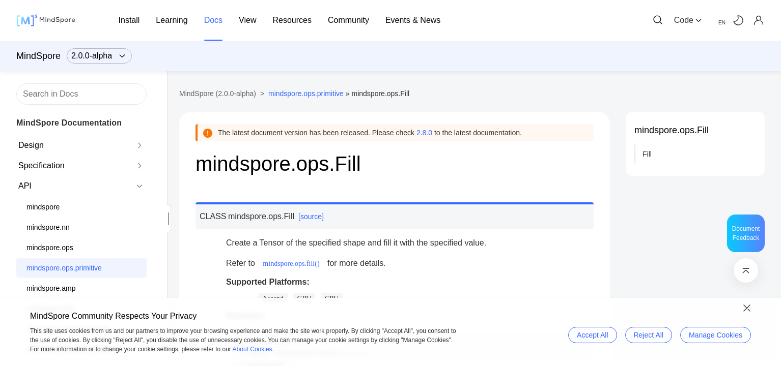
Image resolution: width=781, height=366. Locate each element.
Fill (647, 154)
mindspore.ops (49, 247)
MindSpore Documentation (69, 122)
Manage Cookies (715, 335)
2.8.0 (424, 133)
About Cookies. (253, 349)
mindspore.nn (48, 227)
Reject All (648, 335)
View (247, 20)
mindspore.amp (51, 288)
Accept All (592, 335)
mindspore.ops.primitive (64, 268)
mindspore (43, 207)
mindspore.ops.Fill (671, 130)
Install (129, 20)
